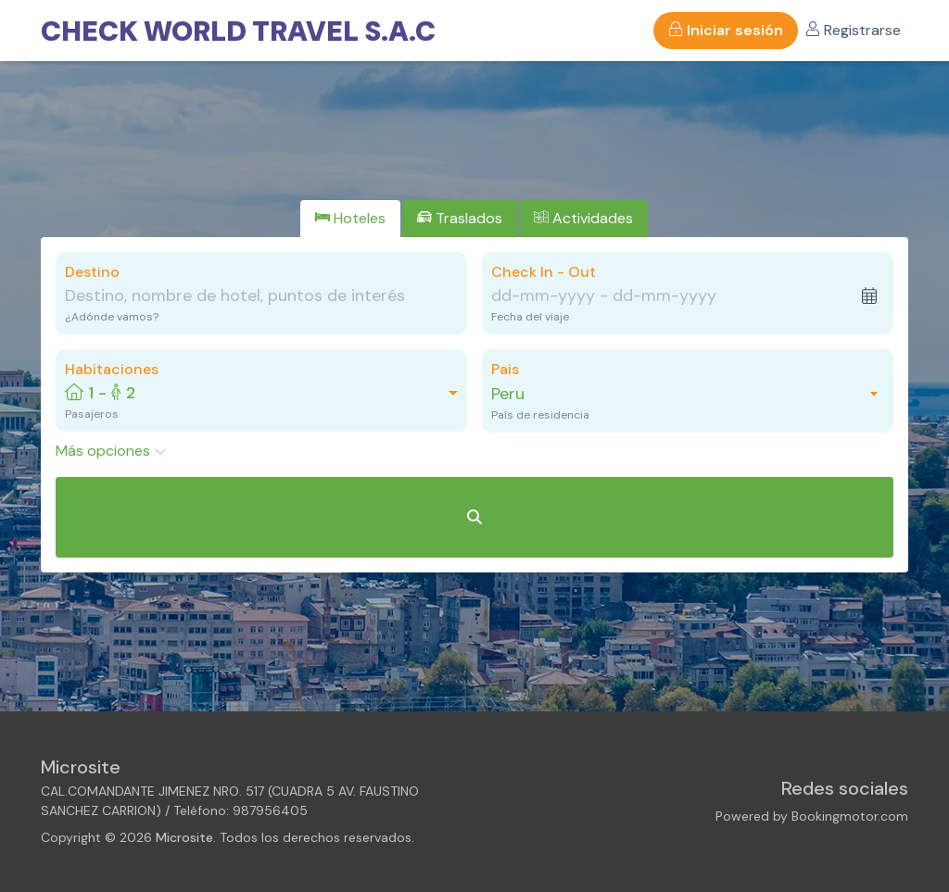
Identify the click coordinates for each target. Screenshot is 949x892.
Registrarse (853, 30)
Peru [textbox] (508, 394)
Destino (92, 272)
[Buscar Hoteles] (474, 517)
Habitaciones (111, 369)
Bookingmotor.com (849, 816)
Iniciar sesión (725, 30)
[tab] (350, 218)
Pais (505, 369)
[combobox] (678, 394)
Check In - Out (543, 272)
